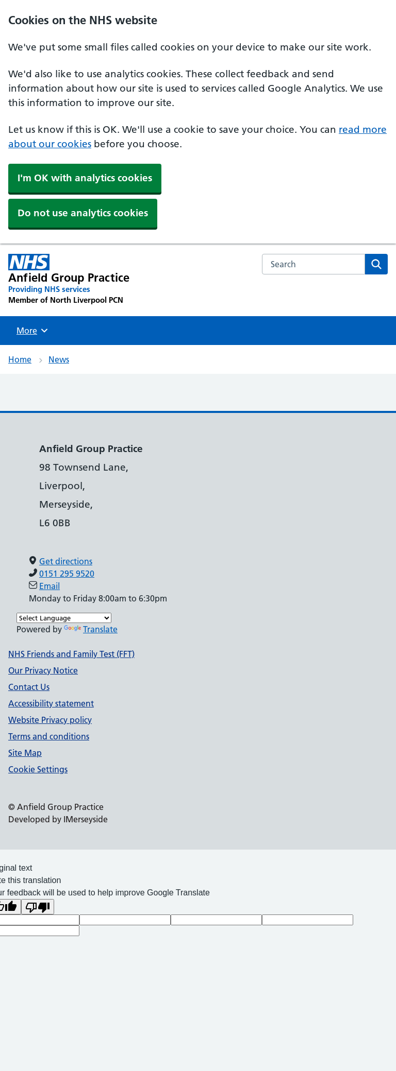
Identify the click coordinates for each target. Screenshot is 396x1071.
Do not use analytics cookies (83, 213)
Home (19, 359)
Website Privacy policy (50, 720)
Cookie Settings (38, 769)
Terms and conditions (48, 736)
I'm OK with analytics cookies (85, 178)
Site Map (25, 753)
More (33, 330)
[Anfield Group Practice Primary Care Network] (68, 279)
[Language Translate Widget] (63, 618)
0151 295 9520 (66, 573)
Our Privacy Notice (43, 670)
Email (49, 586)
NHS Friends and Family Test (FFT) (71, 654)
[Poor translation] (37, 906)
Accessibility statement (51, 703)
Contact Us (29, 687)
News (58, 359)
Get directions (65, 561)
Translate (91, 629)
